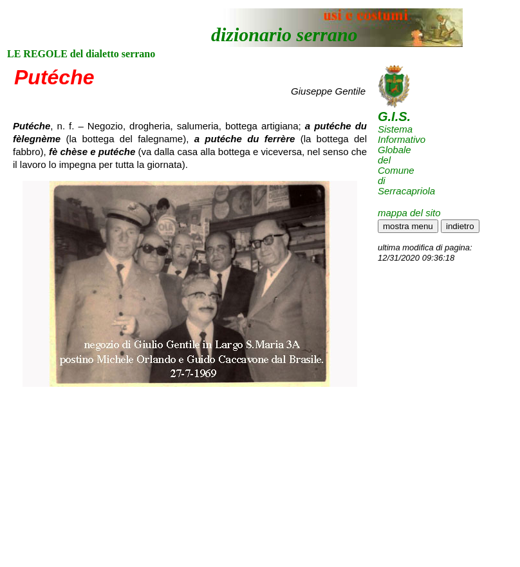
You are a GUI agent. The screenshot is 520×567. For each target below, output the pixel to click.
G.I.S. (394, 116)
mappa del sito (409, 212)
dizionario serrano (284, 34)
